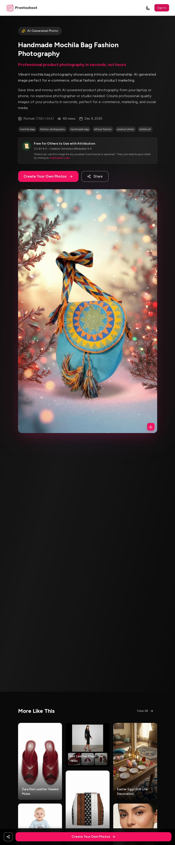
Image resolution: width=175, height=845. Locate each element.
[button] (87, 311)
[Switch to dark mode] (148, 8)
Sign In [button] (161, 7)
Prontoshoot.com (59, 157)
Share (95, 176)
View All (145, 711)
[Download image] (150, 426)
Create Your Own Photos (48, 176)
